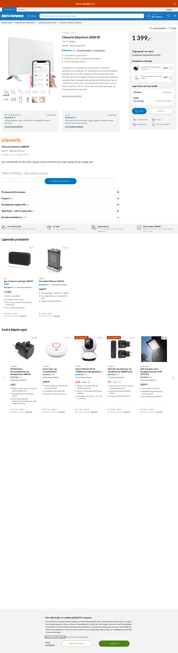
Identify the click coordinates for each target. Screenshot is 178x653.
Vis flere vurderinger (60, 427)
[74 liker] (67, 561)
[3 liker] (31, 471)
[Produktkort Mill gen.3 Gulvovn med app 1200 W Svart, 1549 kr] (19, 484)
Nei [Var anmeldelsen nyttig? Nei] (115, 286)
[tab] (9, 9)
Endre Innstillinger (50, 643)
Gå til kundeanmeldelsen (14, 127)
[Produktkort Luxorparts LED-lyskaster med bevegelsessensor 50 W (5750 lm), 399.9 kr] (154, 573)
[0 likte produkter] (169, 16)
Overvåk (160, 111)
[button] (6, 92)
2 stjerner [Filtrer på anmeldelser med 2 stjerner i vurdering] (41, 248)
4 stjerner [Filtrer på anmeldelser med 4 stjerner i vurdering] (41, 240)
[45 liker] (172, 28)
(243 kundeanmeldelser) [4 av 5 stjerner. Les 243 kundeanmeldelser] (51, 601)
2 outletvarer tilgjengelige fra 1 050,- (146, 55)
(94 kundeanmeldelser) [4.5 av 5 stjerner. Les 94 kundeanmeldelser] (59, 508)
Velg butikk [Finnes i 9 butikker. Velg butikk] (56, 540)
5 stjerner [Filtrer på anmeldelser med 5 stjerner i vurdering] (41, 236)
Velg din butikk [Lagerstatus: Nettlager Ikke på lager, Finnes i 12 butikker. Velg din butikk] (139, 101)
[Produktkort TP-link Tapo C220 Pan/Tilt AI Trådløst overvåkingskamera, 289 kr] (89, 573)
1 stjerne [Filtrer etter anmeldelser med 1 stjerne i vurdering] (40, 252)
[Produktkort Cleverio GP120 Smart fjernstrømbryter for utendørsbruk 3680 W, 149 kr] (24, 573)
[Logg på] (154, 16)
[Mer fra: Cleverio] (11, 141)
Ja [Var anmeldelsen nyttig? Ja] (110, 286)
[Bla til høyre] (173, 601)
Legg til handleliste (158, 28)
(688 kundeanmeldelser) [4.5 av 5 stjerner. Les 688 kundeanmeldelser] (18, 604)
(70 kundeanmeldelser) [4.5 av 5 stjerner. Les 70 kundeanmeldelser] (148, 604)
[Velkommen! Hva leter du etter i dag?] (93, 15)
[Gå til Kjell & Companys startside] (13, 15)
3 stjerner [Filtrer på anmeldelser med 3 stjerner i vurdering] (41, 244)
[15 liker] (132, 561)
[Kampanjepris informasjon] (89, 606)
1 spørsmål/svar (99, 50)
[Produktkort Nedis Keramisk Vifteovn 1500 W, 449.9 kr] (54, 484)
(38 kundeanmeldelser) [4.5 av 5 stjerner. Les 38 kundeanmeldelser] (24, 511)
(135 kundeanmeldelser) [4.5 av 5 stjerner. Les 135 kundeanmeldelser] (116, 601)
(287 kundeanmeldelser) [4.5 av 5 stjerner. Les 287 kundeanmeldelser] (83, 601)
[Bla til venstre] (5, 601)
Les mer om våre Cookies (55, 637)
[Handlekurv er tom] (175, 16)
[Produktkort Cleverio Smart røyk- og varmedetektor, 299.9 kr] (56, 573)
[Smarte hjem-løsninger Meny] (36, 23)
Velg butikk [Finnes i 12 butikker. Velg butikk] (22, 540)
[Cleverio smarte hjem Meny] (58, 23)
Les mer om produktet (72, 96)
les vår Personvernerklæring (77, 637)
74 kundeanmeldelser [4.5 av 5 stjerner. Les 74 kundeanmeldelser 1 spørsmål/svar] (84, 50)
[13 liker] (65, 471)
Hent (139, 111)
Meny (31, 15)
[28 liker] (34, 561)
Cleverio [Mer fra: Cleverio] (72, 41)
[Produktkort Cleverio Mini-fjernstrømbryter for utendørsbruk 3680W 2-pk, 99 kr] (121, 573)
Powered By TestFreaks (109, 420)
